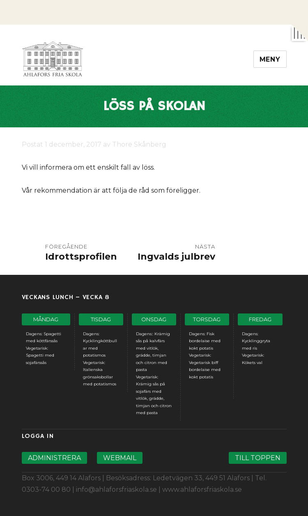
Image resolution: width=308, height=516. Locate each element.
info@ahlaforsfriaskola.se (116, 489)
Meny (270, 59)
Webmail (119, 458)
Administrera (54, 458)
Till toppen (257, 458)
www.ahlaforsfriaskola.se (202, 489)
